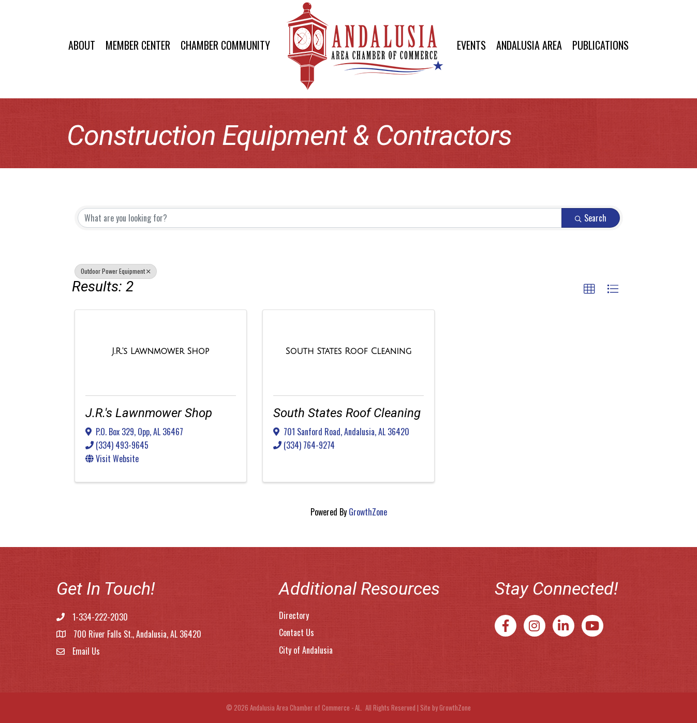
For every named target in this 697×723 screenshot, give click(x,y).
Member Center (138, 45)
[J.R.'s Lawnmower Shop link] (160, 351)
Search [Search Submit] (590, 218)
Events (471, 45)
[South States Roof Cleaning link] (349, 351)
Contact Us (296, 632)
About (81, 45)
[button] (589, 289)
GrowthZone (368, 512)
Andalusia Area (529, 45)
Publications (600, 45)
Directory (294, 615)
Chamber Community (225, 45)
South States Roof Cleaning (347, 413)
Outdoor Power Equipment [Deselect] (116, 271)
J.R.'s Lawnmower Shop (148, 413)
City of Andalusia (306, 650)
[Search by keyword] (320, 218)
